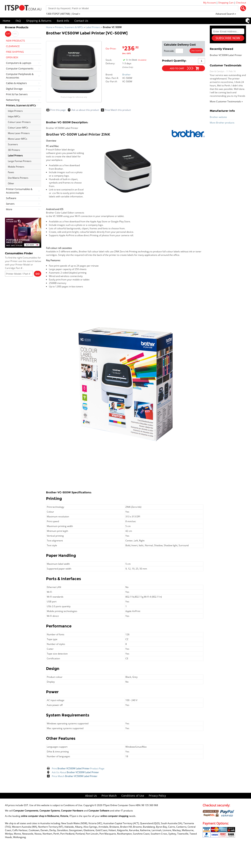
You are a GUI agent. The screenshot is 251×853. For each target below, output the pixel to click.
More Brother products (222, 122)
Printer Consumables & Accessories (19, 190)
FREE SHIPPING (15, 51)
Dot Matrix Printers (18, 177)
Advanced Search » (226, 13)
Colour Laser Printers (19, 122)
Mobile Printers (16, 166)
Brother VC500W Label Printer (226, 55)
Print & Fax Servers (17, 94)
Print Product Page (78, 768)
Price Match (74, 776)
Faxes (11, 172)
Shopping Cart (225, 2)
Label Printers (93, 27)
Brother (126, 74)
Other (11, 183)
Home (6, 21)
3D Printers (14, 150)
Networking (12, 100)
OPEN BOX (12, 57)
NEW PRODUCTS (15, 40)
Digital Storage (14, 88)
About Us (91, 795)
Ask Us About (75, 772)
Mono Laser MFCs (17, 138)
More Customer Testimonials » (226, 101)
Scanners (13, 144)
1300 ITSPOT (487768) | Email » (63, 13)
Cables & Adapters (16, 83)
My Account (209, 2)
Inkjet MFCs (14, 116)
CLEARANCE (13, 46)
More (9, 209)
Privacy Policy (157, 795)
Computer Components (19, 68)
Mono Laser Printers (19, 133)
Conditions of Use (132, 795)
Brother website (218, 117)
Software (11, 198)
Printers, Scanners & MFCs (69, 27)
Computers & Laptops (18, 63)
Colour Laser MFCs (18, 127)
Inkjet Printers (15, 111)
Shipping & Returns (38, 21)
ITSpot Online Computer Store (119, 805)
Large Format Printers (19, 161)
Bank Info (63, 21)
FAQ (18, 21)
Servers (10, 203)
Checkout (241, 2)
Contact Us (81, 21)
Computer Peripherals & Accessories (20, 75)
